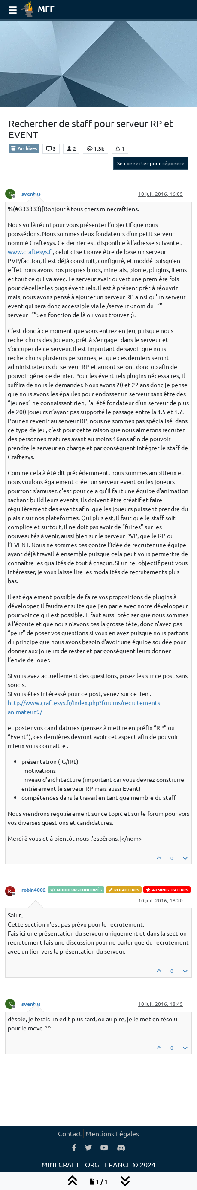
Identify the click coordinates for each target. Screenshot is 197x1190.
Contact (70, 1133)
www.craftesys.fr (30, 251)
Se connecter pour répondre (151, 163)
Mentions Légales (112, 1133)
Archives (24, 148)
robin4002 (33, 889)
